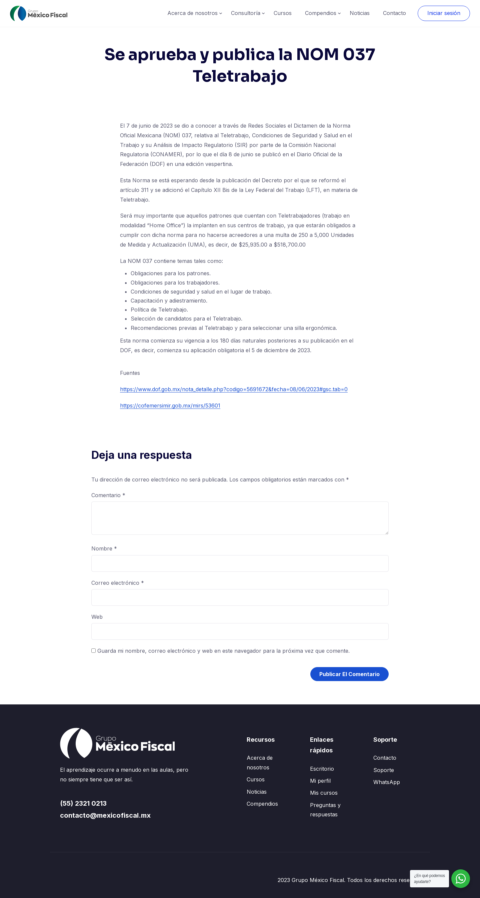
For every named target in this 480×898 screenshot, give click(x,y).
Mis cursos (324, 792)
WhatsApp (386, 782)
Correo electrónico (117, 582)
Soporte (383, 770)
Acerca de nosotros (192, 13)
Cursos (283, 13)
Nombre (104, 548)
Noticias (360, 13)
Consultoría (245, 13)
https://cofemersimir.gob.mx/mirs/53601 (170, 405)
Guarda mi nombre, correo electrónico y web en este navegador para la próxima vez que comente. (223, 650)
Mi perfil (320, 780)
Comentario (108, 495)
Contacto (394, 13)
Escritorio (322, 768)
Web (97, 616)
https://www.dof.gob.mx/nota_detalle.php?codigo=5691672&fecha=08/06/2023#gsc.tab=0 (234, 389)
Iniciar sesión (443, 13)
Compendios (320, 13)
